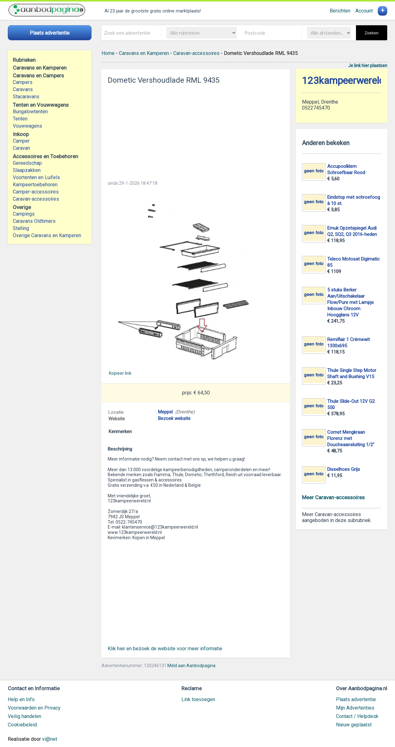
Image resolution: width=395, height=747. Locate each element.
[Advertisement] (196, 130)
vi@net (49, 739)
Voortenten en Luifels (36, 177)
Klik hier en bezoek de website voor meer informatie (165, 649)
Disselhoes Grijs (343, 469)
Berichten (340, 11)
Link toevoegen (198, 699)
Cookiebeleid (22, 725)
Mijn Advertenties (355, 708)
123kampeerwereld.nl (348, 80)
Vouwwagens (27, 126)
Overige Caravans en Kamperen (47, 235)
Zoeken (371, 33)
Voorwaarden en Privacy (34, 708)
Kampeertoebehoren (35, 185)
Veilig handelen (24, 716)
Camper (21, 141)
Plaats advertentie (356, 699)
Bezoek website (174, 418)
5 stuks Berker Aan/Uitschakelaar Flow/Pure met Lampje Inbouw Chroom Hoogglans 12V (350, 302)
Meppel (165, 412)
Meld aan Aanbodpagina (191, 665)
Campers (22, 82)
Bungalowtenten (30, 112)
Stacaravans (26, 97)
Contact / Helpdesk (357, 716)
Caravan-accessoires (36, 199)
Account (364, 11)
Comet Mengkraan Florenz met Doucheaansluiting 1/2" (350, 438)
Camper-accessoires (36, 192)
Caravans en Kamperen (144, 53)
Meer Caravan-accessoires (333, 497)
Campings (24, 214)
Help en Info (21, 699)
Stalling (21, 228)
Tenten (20, 119)
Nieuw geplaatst (354, 725)
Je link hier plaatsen (367, 65)
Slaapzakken (27, 170)
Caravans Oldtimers (34, 221)
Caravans (23, 89)
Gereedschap (27, 163)
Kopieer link (120, 373)
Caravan (21, 148)
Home (108, 53)
